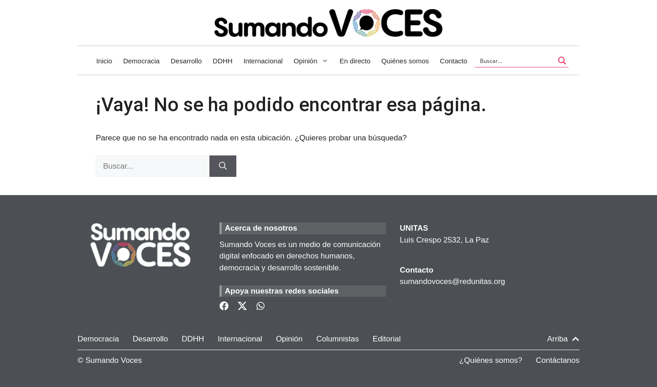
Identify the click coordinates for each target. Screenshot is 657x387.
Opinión (314, 61)
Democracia (141, 61)
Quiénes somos (405, 61)
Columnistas (337, 339)
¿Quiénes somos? (490, 360)
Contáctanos (557, 360)
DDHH (222, 61)
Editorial (387, 339)
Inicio (104, 61)
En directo (354, 61)
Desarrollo (186, 61)
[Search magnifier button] (562, 60)
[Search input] (516, 60)
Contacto (453, 61)
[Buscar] (222, 166)
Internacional (263, 61)
